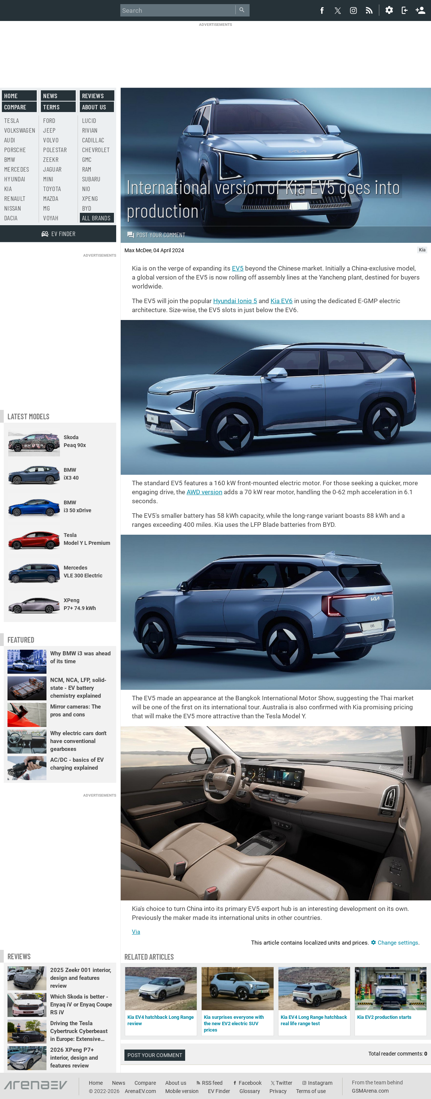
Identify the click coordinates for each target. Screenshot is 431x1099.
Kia (8, 188)
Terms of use (311, 1091)
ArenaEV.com (140, 1091)
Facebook (250, 1083)
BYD (86, 208)
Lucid (89, 120)
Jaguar (52, 169)
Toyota (52, 188)
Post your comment (156, 234)
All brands (96, 218)
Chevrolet (96, 149)
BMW (9, 159)
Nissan (12, 208)
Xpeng (90, 198)
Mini (48, 179)
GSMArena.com (370, 1091)
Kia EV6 (282, 301)
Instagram (320, 1083)
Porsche (15, 149)
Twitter (284, 1083)
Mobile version (182, 1091)
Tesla (11, 120)
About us (94, 107)
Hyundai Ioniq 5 (235, 301)
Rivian (90, 130)
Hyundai (14, 179)
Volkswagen (20, 130)
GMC (87, 159)
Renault (14, 198)
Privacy (278, 1091)
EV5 (238, 268)
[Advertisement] (215, 50)
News (50, 95)
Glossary (249, 1091)
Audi (9, 140)
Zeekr (50, 159)
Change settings (394, 942)
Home (11, 95)
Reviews (93, 95)
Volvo (50, 140)
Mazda (50, 198)
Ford (49, 120)
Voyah (50, 218)
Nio (86, 188)
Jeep (49, 130)
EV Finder (219, 1091)
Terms (51, 107)
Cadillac (93, 140)
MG (46, 208)
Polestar (55, 149)
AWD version (204, 492)
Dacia (11, 218)
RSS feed (212, 1083)
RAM (86, 169)
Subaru (91, 179)
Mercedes (16, 169)
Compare (15, 107)
